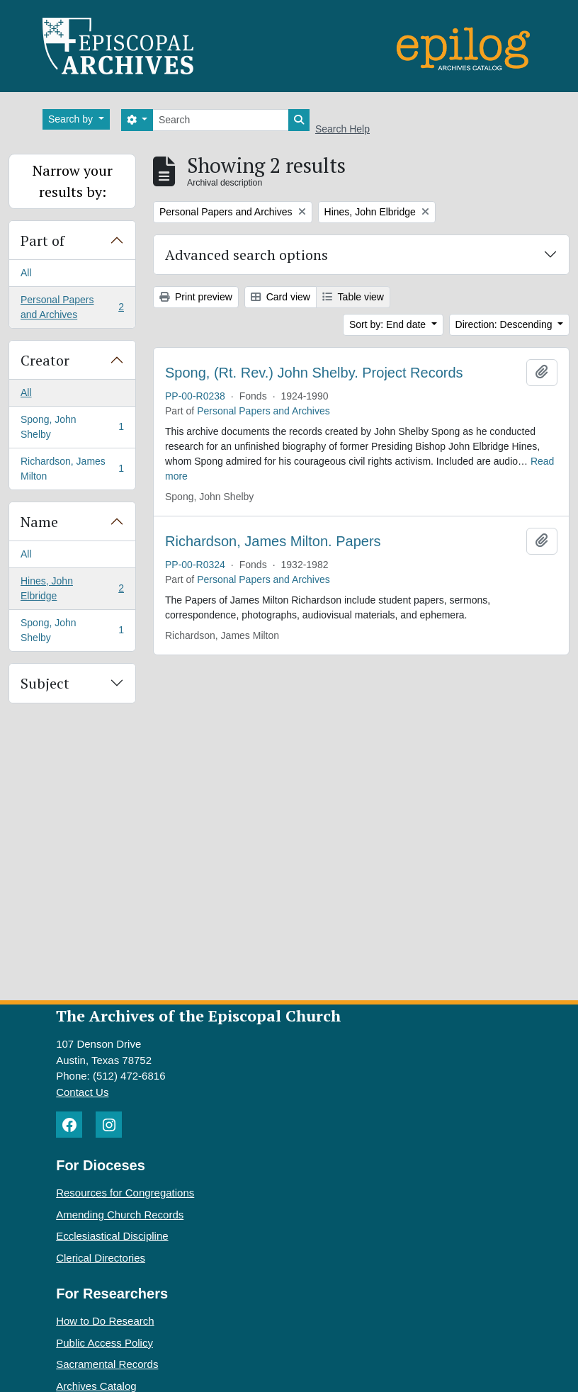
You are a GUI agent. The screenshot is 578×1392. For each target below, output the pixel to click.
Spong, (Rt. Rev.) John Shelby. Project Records (314, 372)
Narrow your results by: (73, 181)
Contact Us (82, 1092)
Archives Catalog (96, 1386)
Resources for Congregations (125, 1193)
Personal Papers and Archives (72, 307)
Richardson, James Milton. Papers (273, 541)
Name (39, 521)
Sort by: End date (389, 324)
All (26, 272)
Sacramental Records (107, 1364)
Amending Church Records (119, 1215)
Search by (72, 119)
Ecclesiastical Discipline (112, 1236)
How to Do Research (105, 1321)
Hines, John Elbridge (72, 588)
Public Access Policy (104, 1343)
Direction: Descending (505, 324)
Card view (280, 296)
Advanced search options (246, 254)
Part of (42, 240)
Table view (353, 296)
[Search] (220, 120)
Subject (45, 683)
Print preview (195, 296)
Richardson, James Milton (72, 468)
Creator (45, 360)
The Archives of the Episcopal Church (198, 1015)
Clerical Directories (100, 1258)
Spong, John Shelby (72, 427)
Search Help (342, 129)
